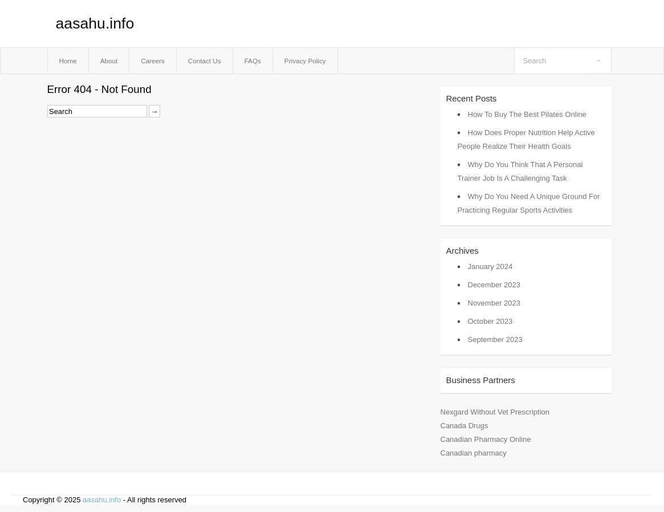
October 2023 (490, 321)
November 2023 (494, 303)
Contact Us (204, 60)
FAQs (253, 60)
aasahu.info (95, 23)
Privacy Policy (305, 60)
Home (68, 60)
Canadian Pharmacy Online (486, 439)
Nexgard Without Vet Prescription (495, 412)
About (109, 60)
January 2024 (490, 266)
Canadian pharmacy (474, 453)
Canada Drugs (464, 425)
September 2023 (495, 339)
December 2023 (494, 285)
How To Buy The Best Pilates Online (527, 114)
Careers (153, 60)
